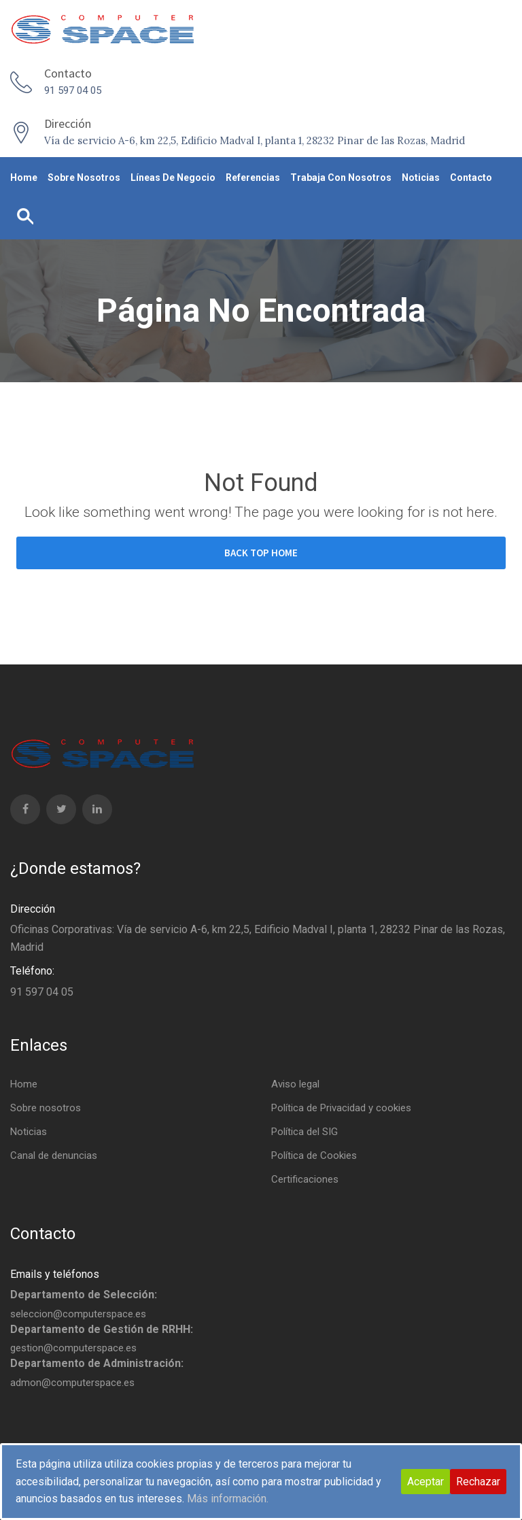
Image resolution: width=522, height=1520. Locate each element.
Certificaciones (304, 1179)
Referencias (253, 177)
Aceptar (425, 1481)
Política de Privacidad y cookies (341, 1108)
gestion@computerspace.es (73, 1348)
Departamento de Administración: (97, 1363)
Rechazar (478, 1481)
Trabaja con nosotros (341, 177)
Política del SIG (304, 1132)
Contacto (471, 177)
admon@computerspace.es (72, 1383)
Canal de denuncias (53, 1155)
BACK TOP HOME (261, 552)
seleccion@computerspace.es (78, 1314)
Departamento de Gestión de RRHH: (101, 1329)
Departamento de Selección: (83, 1294)
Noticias (421, 177)
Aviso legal (295, 1084)
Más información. (227, 1498)
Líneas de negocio (172, 177)
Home (23, 177)
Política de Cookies (314, 1155)
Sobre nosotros (84, 177)
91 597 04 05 (72, 90)
